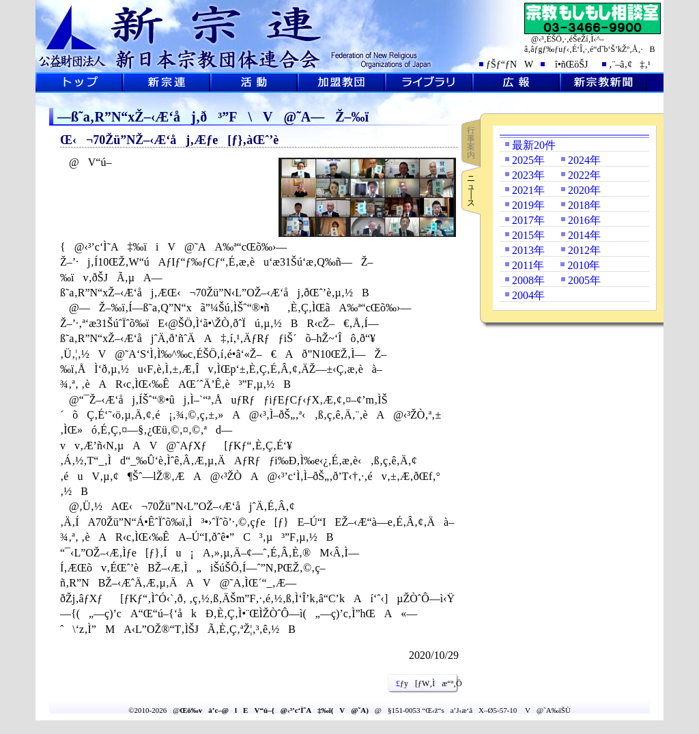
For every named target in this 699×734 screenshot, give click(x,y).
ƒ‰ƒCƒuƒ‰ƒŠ (428, 82)
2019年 (528, 205)
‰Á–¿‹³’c (341, 82)
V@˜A (166, 82)
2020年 (584, 190)
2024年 (584, 160)
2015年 (528, 235)
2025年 (528, 160)
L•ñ (516, 82)
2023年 (528, 175)
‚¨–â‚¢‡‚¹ (630, 64)
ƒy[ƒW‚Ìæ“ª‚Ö (424, 683)
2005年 (584, 280)
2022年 (584, 175)
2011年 (528, 265)
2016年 (584, 220)
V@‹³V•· (603, 82)
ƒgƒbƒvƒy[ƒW (79, 82)
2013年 (528, 250)
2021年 (528, 190)
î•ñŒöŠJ (567, 64)
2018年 (584, 205)
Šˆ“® (254, 82)
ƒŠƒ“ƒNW (509, 64)
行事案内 (471, 143)
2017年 (528, 220)
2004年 (528, 295)
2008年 (528, 280)
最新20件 (534, 145)
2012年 (584, 250)
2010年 (583, 265)
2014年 (584, 235)
